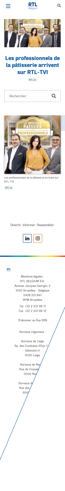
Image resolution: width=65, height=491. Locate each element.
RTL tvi (8, 188)
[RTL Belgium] (35, 6)
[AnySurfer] (32, 475)
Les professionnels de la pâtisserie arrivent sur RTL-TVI (32, 66)
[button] (8, 6)
